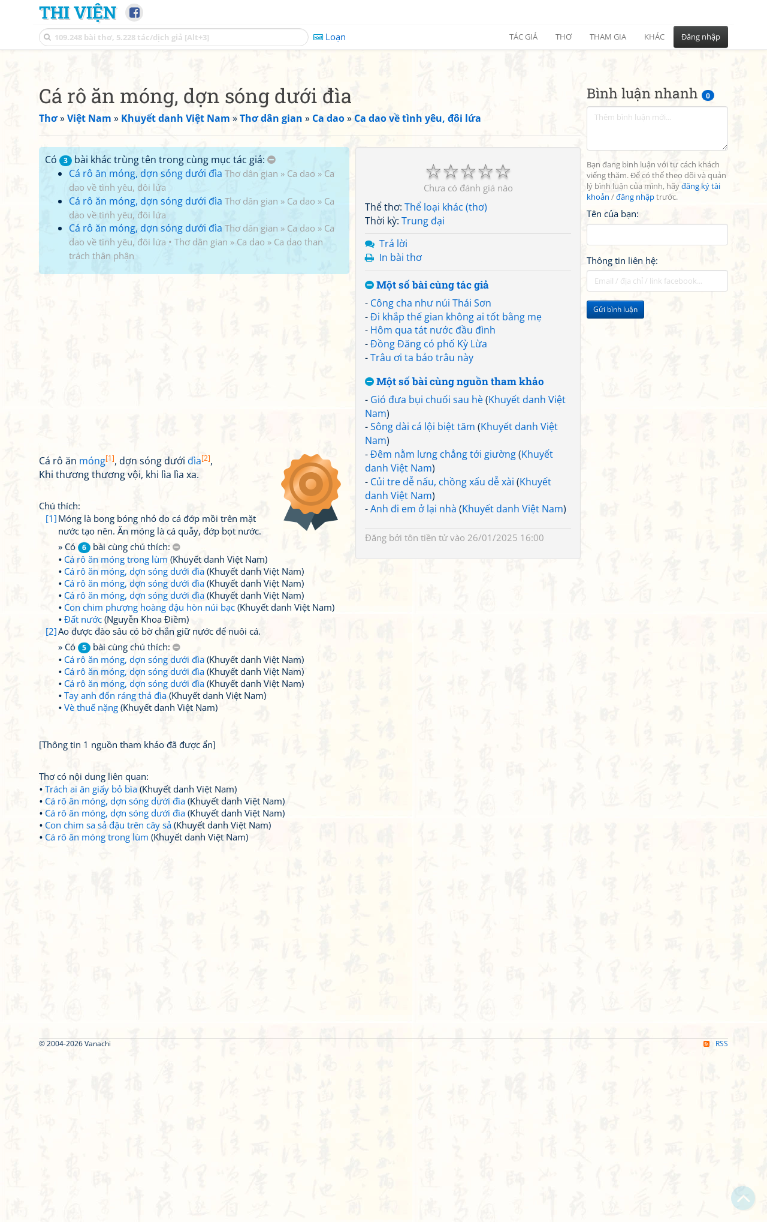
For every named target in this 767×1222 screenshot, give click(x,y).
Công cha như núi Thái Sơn (430, 471)
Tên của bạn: (613, 382)
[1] (51, 686)
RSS (715, 1211)
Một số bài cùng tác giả (427, 453)
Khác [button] (654, 36)
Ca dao (301, 341)
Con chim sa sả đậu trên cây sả (108, 993)
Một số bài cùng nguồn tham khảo (454, 550)
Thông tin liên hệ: (622, 428)
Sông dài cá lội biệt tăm (422, 594)
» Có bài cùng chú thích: (119, 714)
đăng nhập (635, 365)
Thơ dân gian (251, 341)
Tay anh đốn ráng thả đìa (115, 863)
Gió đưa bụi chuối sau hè (426, 567)
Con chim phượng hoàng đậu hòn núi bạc (149, 775)
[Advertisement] (383, 141)
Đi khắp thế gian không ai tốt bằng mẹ (456, 484)
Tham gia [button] (608, 36)
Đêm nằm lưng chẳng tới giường (443, 622)
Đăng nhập (700, 36)
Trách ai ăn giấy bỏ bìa (91, 957)
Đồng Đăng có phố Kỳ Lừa (428, 511)
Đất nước (83, 787)
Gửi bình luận (615, 477)
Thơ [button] (563, 36)
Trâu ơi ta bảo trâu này (421, 525)
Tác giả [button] (523, 36)
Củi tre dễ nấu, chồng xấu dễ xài (442, 649)
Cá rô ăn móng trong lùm (116, 727)
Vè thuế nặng (91, 875)
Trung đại (423, 388)
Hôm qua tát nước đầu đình (433, 498)
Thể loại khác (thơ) (445, 375)
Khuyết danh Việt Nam (512, 676)
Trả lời (393, 411)
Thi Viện (77, 12)
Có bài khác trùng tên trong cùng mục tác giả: (160, 327)
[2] (51, 799)
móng (96, 628)
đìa (199, 628)
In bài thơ (400, 425)
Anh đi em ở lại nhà (413, 676)
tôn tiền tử (426, 705)
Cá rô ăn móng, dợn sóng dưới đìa (145, 341)
